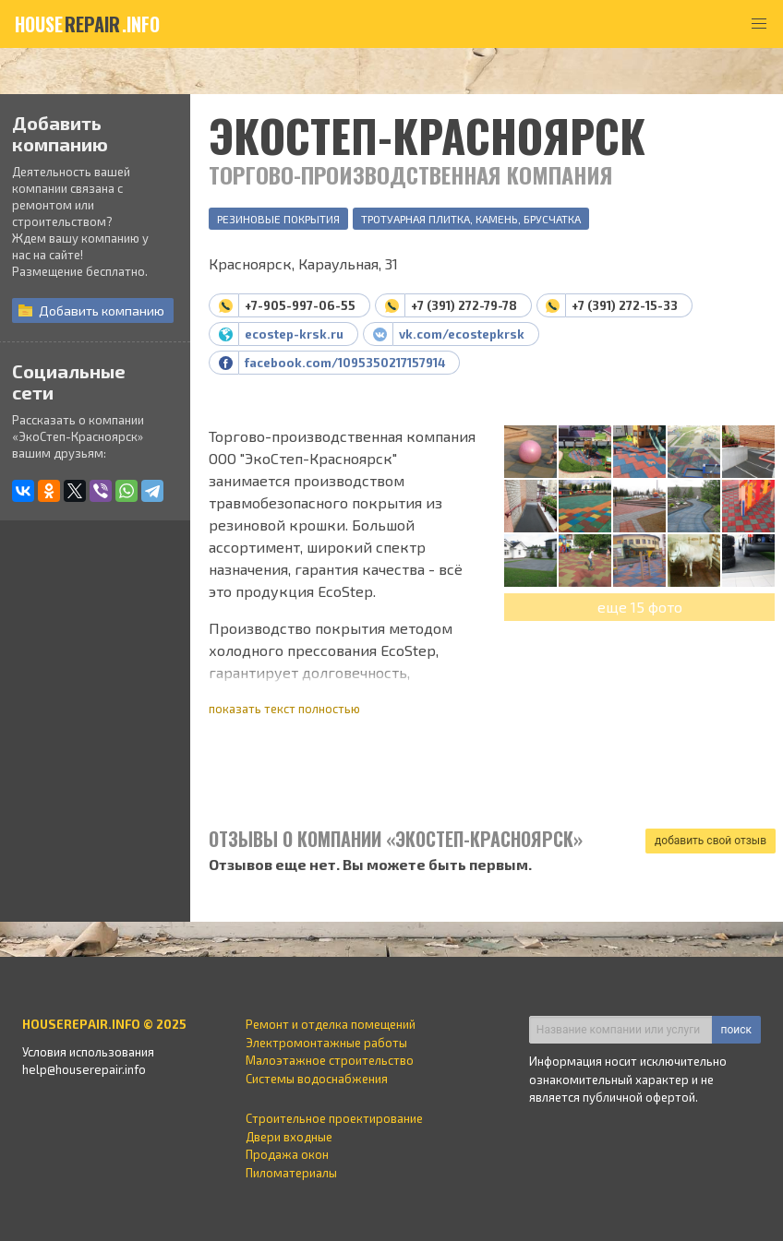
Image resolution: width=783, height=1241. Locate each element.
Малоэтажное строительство (330, 1060)
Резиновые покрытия (278, 218)
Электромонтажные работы (326, 1042)
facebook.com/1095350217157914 (345, 362)
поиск (736, 1029)
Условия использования (88, 1051)
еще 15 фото (639, 606)
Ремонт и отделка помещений (331, 1024)
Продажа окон (287, 1154)
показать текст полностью (284, 708)
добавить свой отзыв (710, 840)
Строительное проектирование (334, 1118)
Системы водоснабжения (317, 1078)
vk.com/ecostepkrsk (461, 334)
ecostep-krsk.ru (294, 334)
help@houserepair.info (84, 1069)
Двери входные (289, 1136)
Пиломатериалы (291, 1172)
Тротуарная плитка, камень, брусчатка (471, 218)
